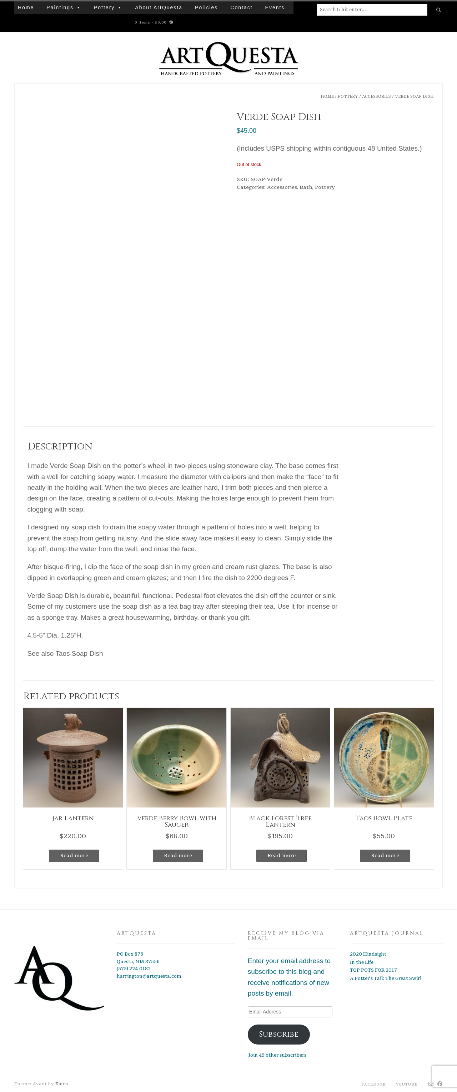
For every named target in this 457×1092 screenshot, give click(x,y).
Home (26, 7)
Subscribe (278, 1034)
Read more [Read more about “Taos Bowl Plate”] (385, 855)
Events (275, 7)
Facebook (373, 1084)
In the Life (361, 962)
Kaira (61, 1084)
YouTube (406, 1084)
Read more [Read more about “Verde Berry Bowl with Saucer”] (178, 855)
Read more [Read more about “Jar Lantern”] (74, 855)
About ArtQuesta (158, 7)
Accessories (376, 96)
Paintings (60, 7)
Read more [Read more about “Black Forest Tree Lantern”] (281, 855)
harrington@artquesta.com (149, 976)
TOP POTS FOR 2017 (373, 970)
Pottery (104, 7)
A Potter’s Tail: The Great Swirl (385, 978)
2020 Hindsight (368, 954)
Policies (206, 7)
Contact (241, 7)
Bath (306, 187)
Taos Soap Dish (79, 653)
